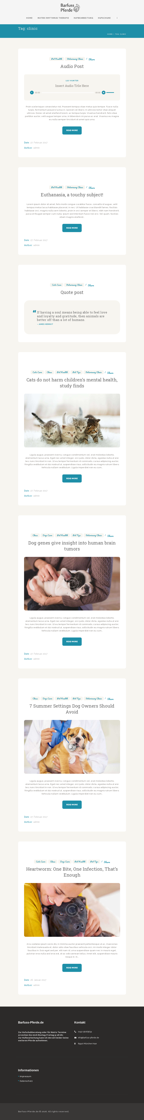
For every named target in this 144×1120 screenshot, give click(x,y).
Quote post (72, 292)
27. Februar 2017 (39, 142)
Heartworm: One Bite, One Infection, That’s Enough (72, 872)
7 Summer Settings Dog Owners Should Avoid (72, 709)
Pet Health (56, 59)
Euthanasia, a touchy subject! (72, 195)
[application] (72, 92)
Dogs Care (47, 535)
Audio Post (72, 66)
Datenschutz (26, 1081)
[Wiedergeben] (32, 92)
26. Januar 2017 (38, 980)
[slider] (68, 92)
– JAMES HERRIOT (45, 324)
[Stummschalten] (103, 92)
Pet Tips (77, 372)
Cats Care (56, 285)
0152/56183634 (85, 1032)
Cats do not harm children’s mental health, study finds (72, 383)
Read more (72, 130)
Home (110, 34)
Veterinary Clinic (75, 59)
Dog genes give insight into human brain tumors (72, 546)
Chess (49, 372)
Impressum (25, 1076)
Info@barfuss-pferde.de (88, 1038)
